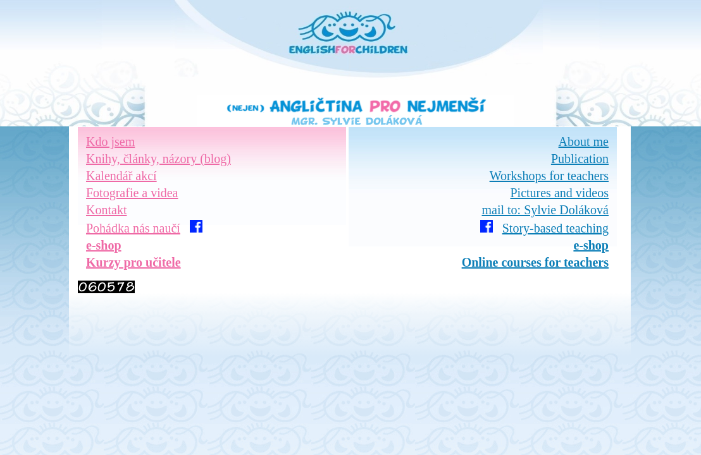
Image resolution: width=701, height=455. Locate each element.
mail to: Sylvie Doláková (545, 210)
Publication (580, 159)
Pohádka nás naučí (133, 228)
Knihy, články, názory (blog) (158, 159)
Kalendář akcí (121, 176)
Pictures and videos (559, 193)
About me (584, 142)
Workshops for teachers (549, 176)
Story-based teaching (555, 228)
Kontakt (106, 210)
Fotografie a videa (132, 193)
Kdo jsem (110, 142)
